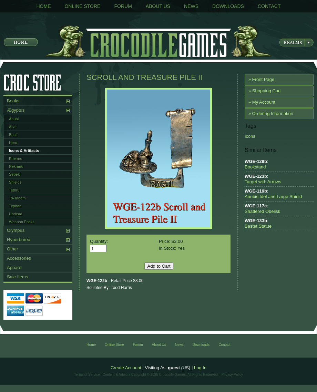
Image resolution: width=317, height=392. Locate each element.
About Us (158, 6)
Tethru (14, 190)
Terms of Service (87, 374)
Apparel (14, 267)
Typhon (15, 206)
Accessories (19, 258)
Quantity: (99, 241)
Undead (15, 214)
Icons (250, 136)
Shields (15, 182)
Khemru (15, 158)
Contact (269, 6)
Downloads (228, 6)
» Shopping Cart (264, 90)
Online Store (82, 6)
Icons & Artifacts (24, 150)
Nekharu (16, 166)
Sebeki (15, 174)
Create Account (126, 367)
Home (43, 6)
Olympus (15, 230)
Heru (13, 143)
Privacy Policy (232, 374)
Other (12, 248)
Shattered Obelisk (262, 211)
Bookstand (255, 166)
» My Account (261, 102)
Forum (123, 6)
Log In (200, 367)
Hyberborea (18, 239)
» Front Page (261, 79)
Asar (13, 127)
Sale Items (17, 276)
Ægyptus (15, 110)
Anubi (14, 119)
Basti (13, 135)
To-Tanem (17, 198)
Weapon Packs (21, 222)
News (191, 6)
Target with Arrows (263, 181)
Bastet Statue (258, 226)
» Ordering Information (270, 113)
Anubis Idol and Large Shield (273, 196)
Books (13, 100)
